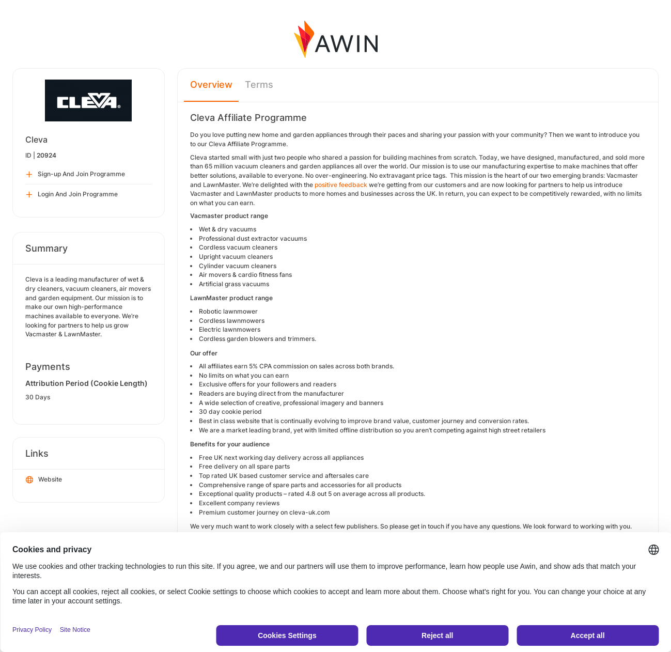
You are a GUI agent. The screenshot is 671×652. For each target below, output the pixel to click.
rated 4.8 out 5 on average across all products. (356, 494)
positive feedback (341, 185)
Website (44, 480)
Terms (259, 84)
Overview (211, 84)
